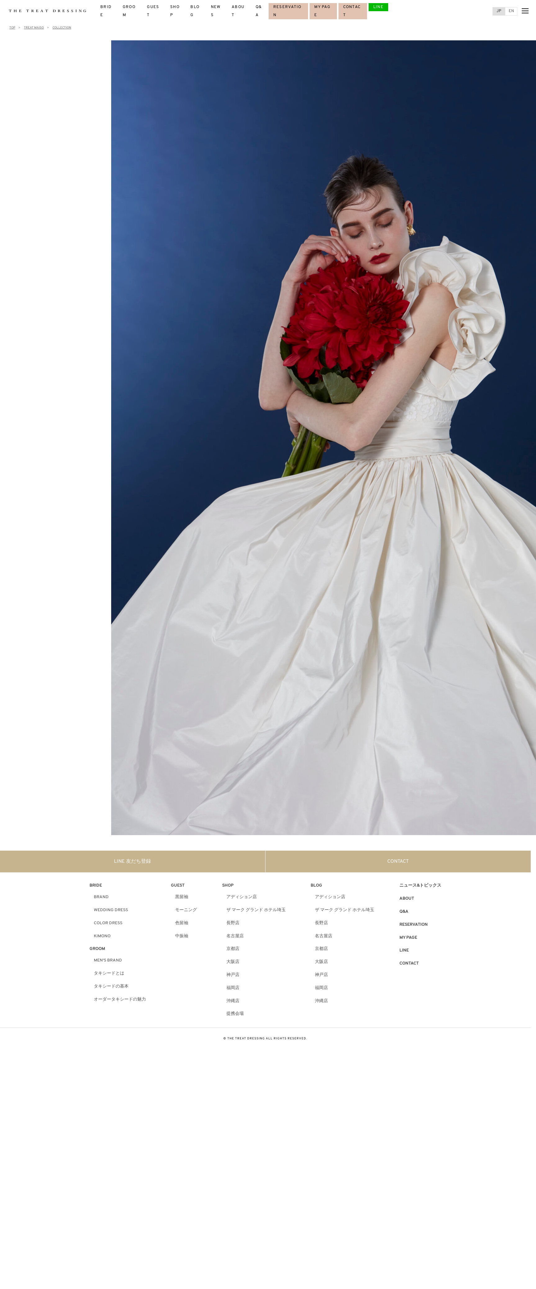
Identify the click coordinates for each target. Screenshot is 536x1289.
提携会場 (235, 1013)
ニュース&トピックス (420, 885)
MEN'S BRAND (108, 960)
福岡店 (232, 988)
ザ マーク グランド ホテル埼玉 (256, 910)
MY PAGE (408, 937)
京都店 (232, 949)
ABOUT (406, 898)
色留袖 (181, 923)
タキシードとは (109, 973)
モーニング (186, 910)
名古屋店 (235, 936)
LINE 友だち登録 (132, 861)
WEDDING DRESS (111, 910)
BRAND (101, 897)
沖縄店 (232, 1001)
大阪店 (232, 962)
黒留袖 (181, 897)
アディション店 (241, 897)
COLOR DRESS (108, 923)
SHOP (228, 885)
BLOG (316, 885)
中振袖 (181, 936)
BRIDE (95, 885)
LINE (378, 7)
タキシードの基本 (111, 986)
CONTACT (398, 861)
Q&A (403, 911)
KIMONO (102, 936)
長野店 (232, 923)
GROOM (97, 949)
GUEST (177, 885)
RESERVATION (413, 924)
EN (511, 11)
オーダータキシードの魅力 (120, 999)
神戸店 (232, 975)
